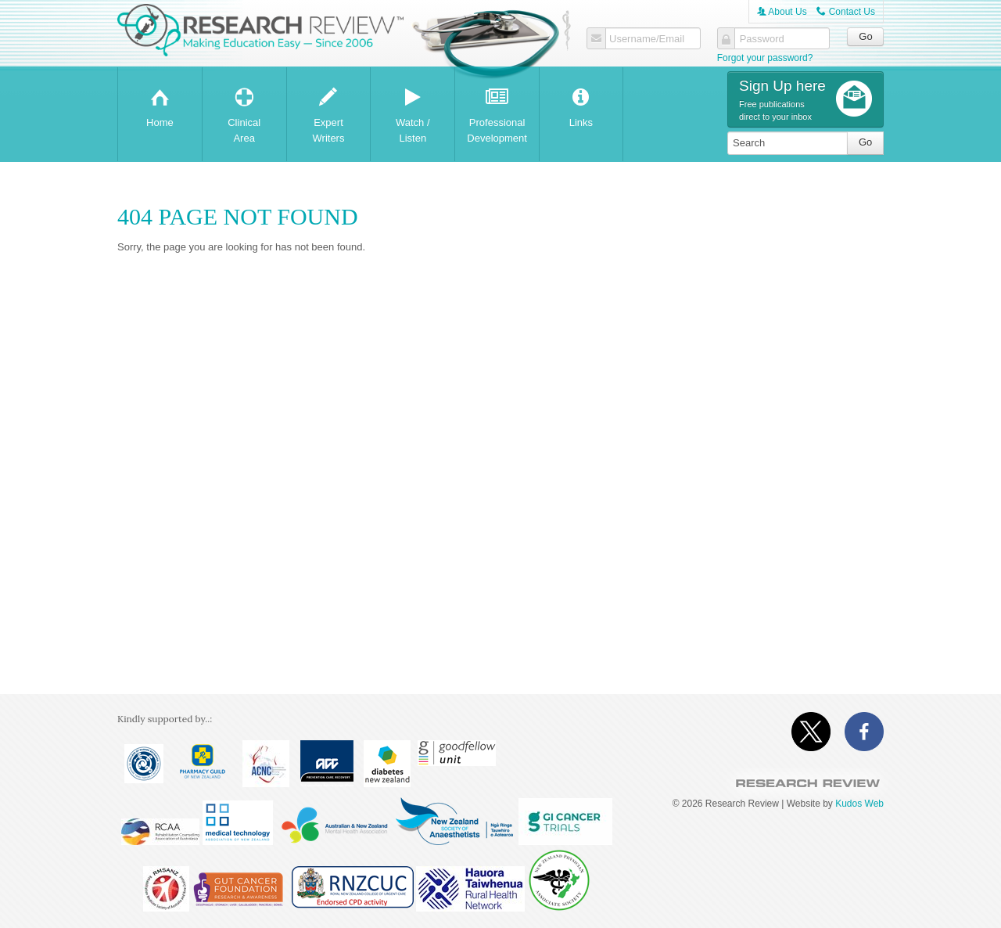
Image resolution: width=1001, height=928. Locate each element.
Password (762, 39)
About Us (782, 11)
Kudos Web (859, 803)
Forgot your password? (765, 57)
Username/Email (646, 39)
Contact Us (845, 11)
